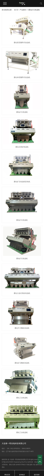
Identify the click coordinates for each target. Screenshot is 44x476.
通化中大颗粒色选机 (22, 328)
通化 (10, 464)
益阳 (30, 464)
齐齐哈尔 (23, 464)
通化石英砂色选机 (22, 147)
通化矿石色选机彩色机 (22, 182)
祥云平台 (24, 462)
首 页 (16, 10)
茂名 (3, 467)
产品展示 (23, 10)
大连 (34, 464)
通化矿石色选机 (34, 10)
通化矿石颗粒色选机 (22, 363)
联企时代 (37, 462)
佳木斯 (18, 464)
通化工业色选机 (22, 398)
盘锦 (37, 464)
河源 (27, 464)
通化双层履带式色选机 (22, 42)
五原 (40, 464)
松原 (13, 464)
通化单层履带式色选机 (22, 77)
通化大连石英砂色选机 (22, 293)
